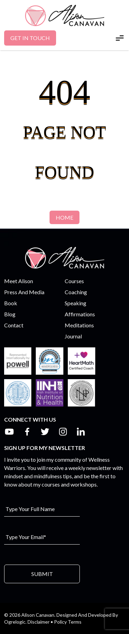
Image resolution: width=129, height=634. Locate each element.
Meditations (79, 325)
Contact (13, 325)
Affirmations (80, 314)
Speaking (75, 303)
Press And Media (24, 292)
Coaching (76, 292)
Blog (9, 314)
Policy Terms (68, 622)
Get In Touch (30, 38)
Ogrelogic (14, 622)
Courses (74, 281)
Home (64, 217)
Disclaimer (39, 622)
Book (10, 303)
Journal (73, 336)
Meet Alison (18, 281)
